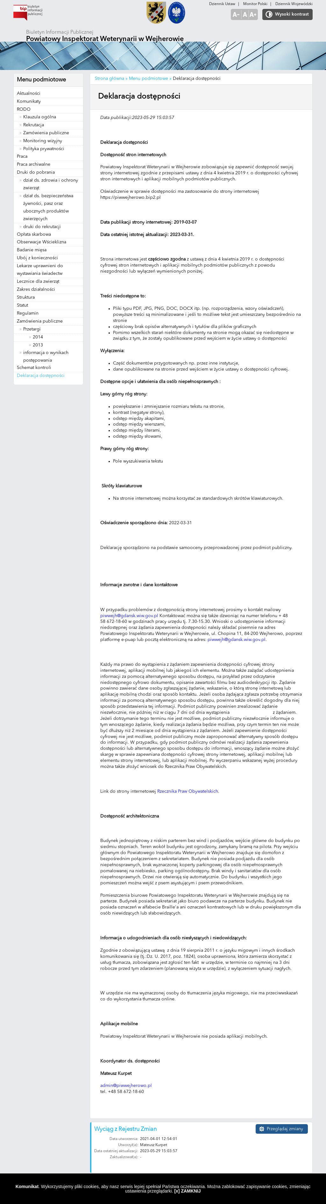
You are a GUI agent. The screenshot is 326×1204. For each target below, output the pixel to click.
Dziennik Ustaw (222, 4)
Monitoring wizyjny (42, 141)
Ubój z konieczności (37, 258)
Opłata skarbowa (34, 234)
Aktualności (28, 93)
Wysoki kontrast (292, 14)
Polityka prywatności (43, 149)
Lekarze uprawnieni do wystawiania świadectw (40, 270)
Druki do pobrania (36, 172)
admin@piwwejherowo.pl (126, 1085)
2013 (38, 345)
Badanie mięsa (31, 250)
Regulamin (28, 313)
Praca (22, 156)
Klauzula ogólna (39, 117)
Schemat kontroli (34, 367)
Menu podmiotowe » (150, 78)
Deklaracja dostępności (41, 375)
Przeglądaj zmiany (285, 1129)
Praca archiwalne (33, 164)
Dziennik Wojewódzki (294, 4)
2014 (38, 337)
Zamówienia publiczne (46, 133)
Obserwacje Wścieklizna (41, 242)
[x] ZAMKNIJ (187, 1191)
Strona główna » (111, 78)
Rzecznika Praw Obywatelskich (187, 791)
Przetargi (32, 329)
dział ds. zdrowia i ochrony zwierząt (50, 184)
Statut (22, 305)
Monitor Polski (255, 4)
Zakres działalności (36, 289)
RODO (24, 109)
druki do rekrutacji (42, 227)
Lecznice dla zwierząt (38, 281)
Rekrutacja (33, 125)
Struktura (26, 297)
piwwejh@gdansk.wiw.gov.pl (129, 616)
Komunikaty (29, 101)
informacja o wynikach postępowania (45, 357)
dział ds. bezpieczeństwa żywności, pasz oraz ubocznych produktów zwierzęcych (48, 207)
